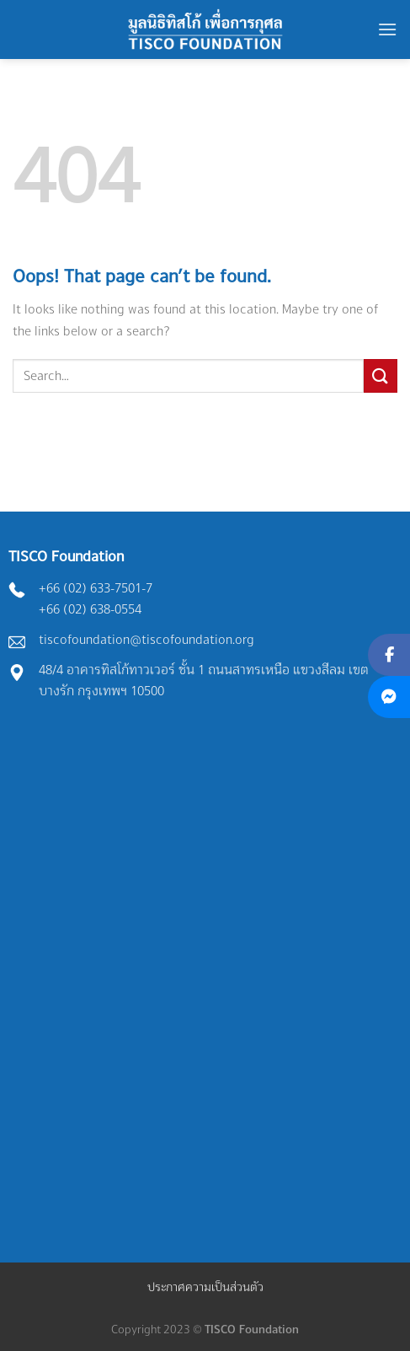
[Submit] (380, 375)
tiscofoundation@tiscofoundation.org (146, 639)
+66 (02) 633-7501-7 (95, 587)
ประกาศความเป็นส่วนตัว (205, 1286)
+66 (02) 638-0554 (90, 608)
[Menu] (387, 29)
